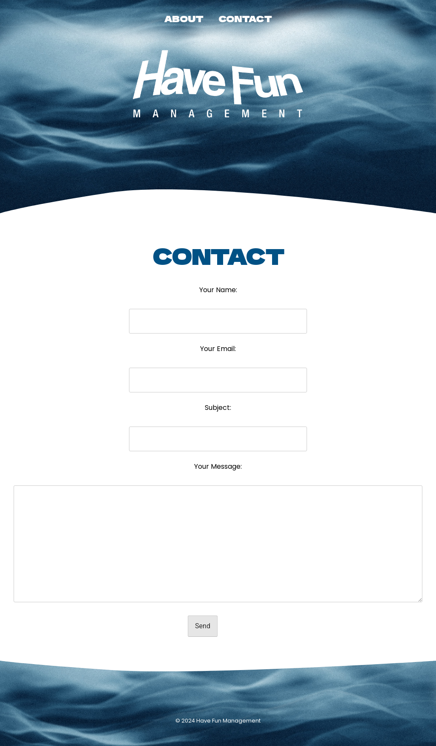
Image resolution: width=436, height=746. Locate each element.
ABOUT (183, 19)
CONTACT (245, 19)
